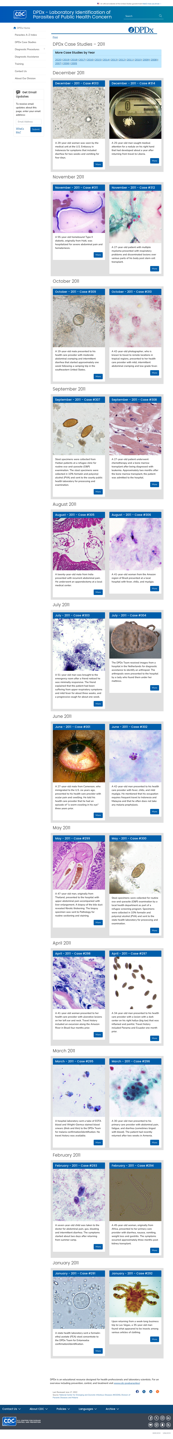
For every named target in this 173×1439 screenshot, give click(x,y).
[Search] (141, 16)
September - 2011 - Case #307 (77, 400)
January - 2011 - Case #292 (132, 1273)
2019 (66, 59)
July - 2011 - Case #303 (72, 615)
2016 (90, 59)
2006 (66, 63)
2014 (106, 59)
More (98, 164)
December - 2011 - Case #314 (133, 83)
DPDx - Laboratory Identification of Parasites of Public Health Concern (72, 14)
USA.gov (167, 1433)
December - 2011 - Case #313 (77, 83)
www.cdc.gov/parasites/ (127, 1383)
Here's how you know (152, 4)
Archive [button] (112, 1409)
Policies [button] (63, 1409)
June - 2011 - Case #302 (129, 727)
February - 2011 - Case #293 (76, 1166)
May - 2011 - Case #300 (129, 838)
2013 (114, 59)
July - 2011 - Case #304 (129, 615)
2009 (146, 59)
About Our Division (25, 78)
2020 (58, 59)
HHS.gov (157, 1433)
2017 (82, 59)
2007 (58, 63)
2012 (122, 59)
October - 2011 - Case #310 (132, 292)
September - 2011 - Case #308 (134, 400)
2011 (130, 59)
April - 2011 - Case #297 (129, 953)
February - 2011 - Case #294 (133, 1166)
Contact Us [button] (11, 1409)
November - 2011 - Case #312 (133, 188)
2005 (74, 63)
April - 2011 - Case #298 (72, 953)
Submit (36, 129)
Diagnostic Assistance (27, 56)
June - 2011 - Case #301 (72, 727)
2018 (74, 59)
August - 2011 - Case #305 (74, 515)
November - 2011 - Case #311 (76, 188)
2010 (138, 59)
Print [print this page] (55, 37)
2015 (98, 59)
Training (19, 63)
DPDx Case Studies (25, 42)
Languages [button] (88, 1409)
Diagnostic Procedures (27, 49)
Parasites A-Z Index (26, 34)
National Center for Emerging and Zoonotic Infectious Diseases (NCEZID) (89, 1395)
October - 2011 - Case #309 (75, 292)
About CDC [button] (39, 1409)
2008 (154, 59)
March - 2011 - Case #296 (131, 1061)
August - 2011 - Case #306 (131, 515)
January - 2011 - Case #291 (75, 1273)
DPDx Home (23, 28)
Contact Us (21, 71)
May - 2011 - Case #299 (72, 838)
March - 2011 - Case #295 (74, 1061)
